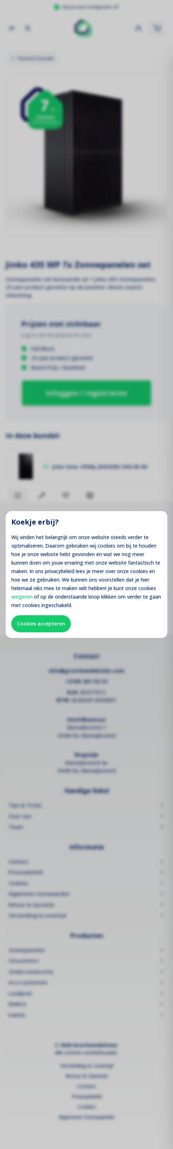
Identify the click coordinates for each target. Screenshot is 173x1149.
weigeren (22, 596)
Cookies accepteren (41, 623)
